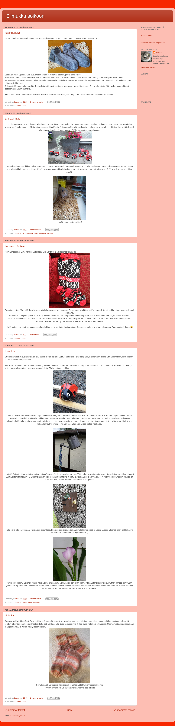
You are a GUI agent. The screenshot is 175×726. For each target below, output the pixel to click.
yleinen (50, 233)
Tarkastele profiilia (148, 67)
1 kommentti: (34, 334)
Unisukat (10, 615)
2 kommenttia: (36, 599)
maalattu (42, 233)
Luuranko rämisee (15, 246)
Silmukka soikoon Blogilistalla (153, 43)
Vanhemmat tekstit (124, 710)
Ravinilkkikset (12, 32)
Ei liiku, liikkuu (12, 118)
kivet (36, 233)
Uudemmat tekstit (15, 710)
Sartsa (158, 52)
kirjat (25, 603)
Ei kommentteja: (37, 102)
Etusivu (69, 710)
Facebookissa (146, 36)
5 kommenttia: (36, 230)
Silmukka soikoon (25, 16)
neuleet (18, 106)
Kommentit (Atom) (17, 716)
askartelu (18, 233)
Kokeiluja (10, 351)
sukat (24, 106)
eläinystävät (28, 233)
